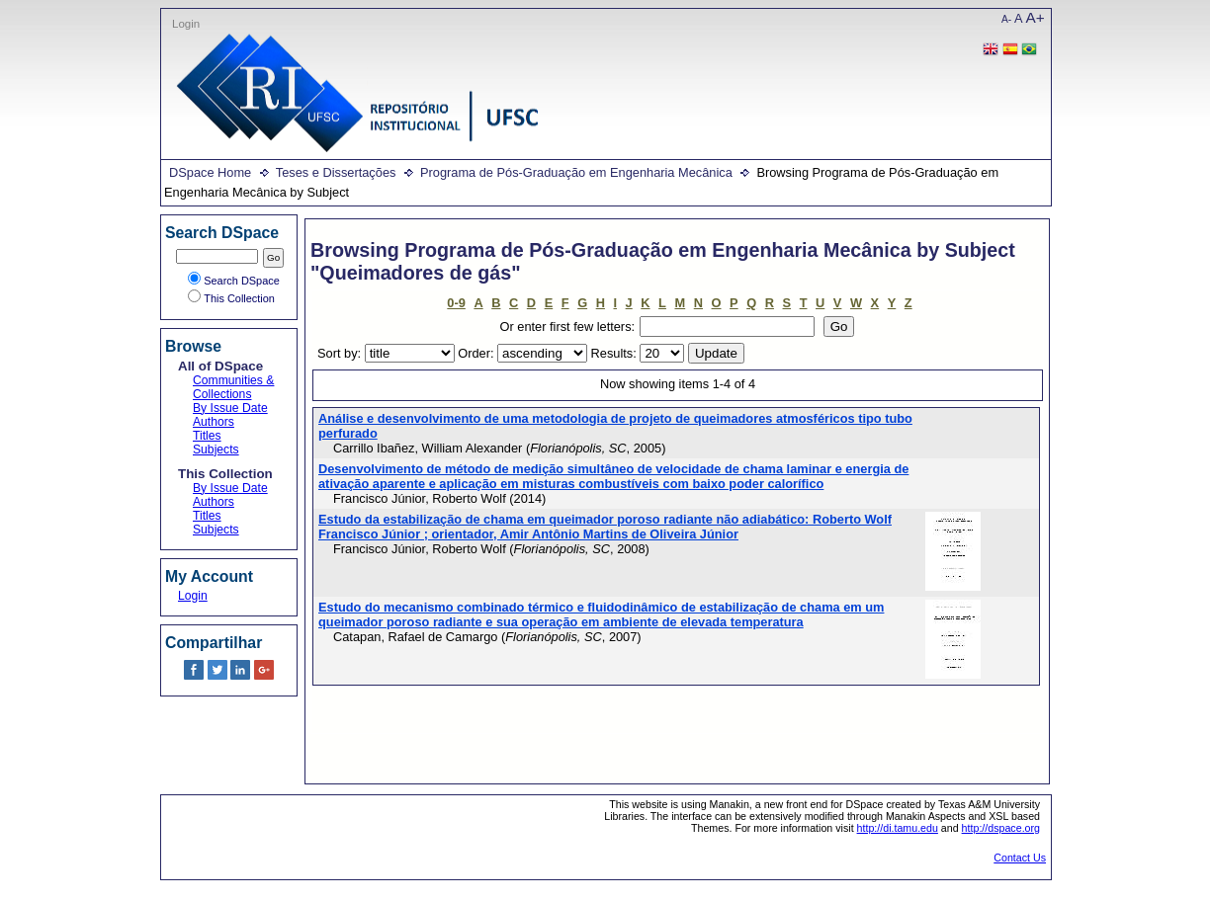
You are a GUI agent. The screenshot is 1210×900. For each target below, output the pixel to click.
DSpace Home (210, 172)
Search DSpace (234, 280)
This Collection (231, 298)
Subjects (216, 449)
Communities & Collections (233, 387)
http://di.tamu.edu (897, 828)
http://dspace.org (1001, 828)
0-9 (456, 302)
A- (1006, 19)
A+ (1035, 17)
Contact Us (1020, 857)
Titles (207, 436)
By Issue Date (230, 408)
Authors (213, 422)
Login (186, 24)
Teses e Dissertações (336, 172)
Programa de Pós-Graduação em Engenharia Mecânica (576, 172)
